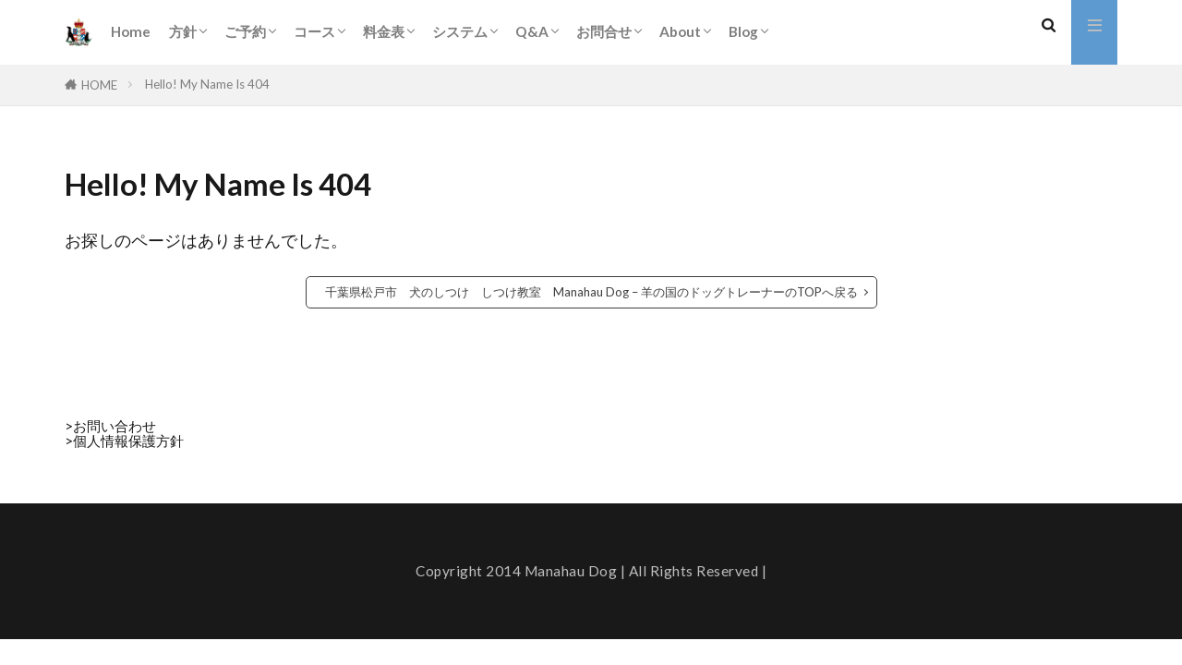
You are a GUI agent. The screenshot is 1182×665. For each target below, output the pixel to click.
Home (131, 31)
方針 (183, 31)
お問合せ (604, 31)
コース (314, 31)
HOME (99, 85)
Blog (743, 31)
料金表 (383, 31)
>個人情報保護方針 (124, 440)
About (680, 31)
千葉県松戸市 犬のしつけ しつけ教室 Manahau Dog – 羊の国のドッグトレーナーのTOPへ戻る (591, 291)
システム (460, 31)
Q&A (532, 31)
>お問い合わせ (110, 425)
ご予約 (245, 31)
